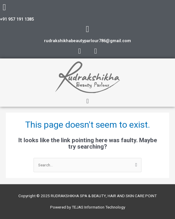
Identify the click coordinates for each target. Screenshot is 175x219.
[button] (87, 101)
